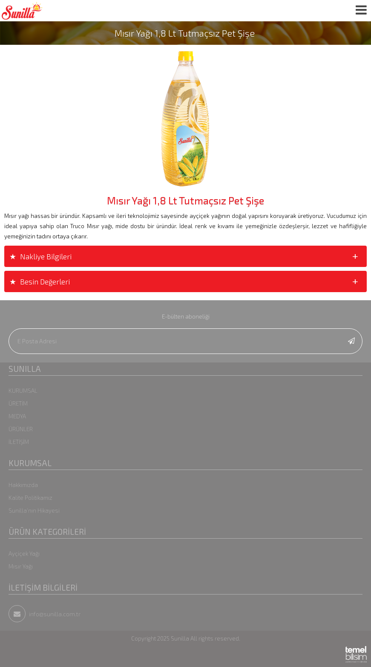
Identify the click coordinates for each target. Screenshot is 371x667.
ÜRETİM (18, 403)
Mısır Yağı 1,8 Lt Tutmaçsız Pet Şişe (185, 33)
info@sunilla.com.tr (45, 614)
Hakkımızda (23, 484)
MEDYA (17, 416)
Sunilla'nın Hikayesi (34, 510)
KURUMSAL (23, 390)
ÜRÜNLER (21, 429)
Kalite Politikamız (30, 497)
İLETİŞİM (19, 441)
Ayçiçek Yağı (24, 553)
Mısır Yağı (21, 566)
